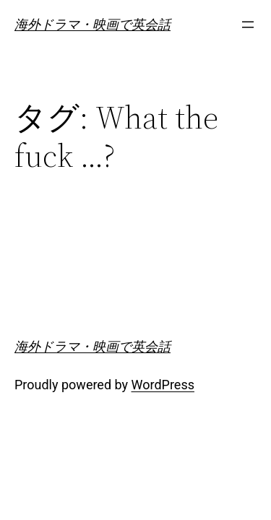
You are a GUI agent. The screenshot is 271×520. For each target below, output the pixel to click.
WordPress (163, 384)
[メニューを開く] (248, 24)
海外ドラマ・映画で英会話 (92, 24)
